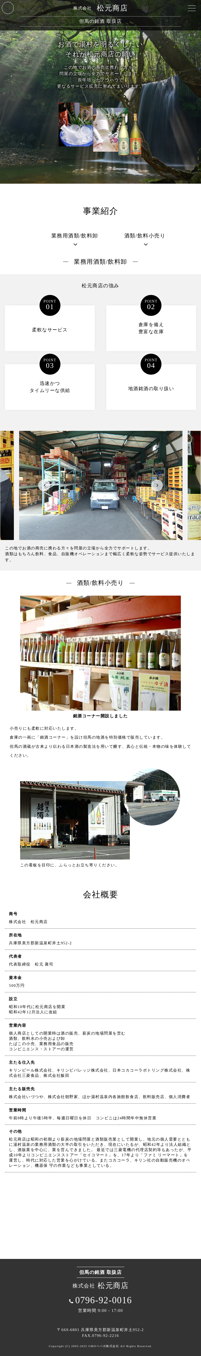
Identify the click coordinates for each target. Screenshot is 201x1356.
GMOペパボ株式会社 (103, 1346)
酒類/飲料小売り (145, 236)
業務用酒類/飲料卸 (74, 236)
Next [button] (157, 485)
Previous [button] (44, 485)
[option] (100, 485)
